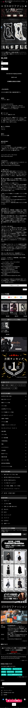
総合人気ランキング (6, 399)
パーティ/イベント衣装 (6, 466)
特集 (2, 444)
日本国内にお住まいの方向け (14, 81)
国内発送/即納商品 (5, 463)
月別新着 (3, 450)
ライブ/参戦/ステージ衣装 (7, 412)
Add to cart (14, 77)
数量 (2, 66)
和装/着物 (3, 431)
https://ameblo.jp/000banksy (8, 269)
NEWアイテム (4, 453)
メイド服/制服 (4, 437)
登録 (24, 534)
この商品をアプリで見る (14, 285)
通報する (24, 289)
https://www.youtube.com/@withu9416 (10, 272)
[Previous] (1, 32)
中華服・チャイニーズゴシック (8, 425)
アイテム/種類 (4, 421)
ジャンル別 (4, 405)
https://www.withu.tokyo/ (7, 156)
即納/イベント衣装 (5, 402)
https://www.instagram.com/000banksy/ (10, 165)
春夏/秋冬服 (4, 456)
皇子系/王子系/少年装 (6, 396)
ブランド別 (4, 434)
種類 (2, 61)
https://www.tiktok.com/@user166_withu (10, 275)
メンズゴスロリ (5, 447)
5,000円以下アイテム (6, 409)
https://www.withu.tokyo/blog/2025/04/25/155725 (13, 254)
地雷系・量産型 (5, 418)
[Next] (26, 32)
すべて (4, 297)
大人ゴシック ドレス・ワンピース (9, 428)
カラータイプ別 (5, 460)
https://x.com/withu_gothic (7, 263)
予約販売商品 (4, 440)
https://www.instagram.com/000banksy (10, 266)
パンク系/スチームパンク (7, 415)
